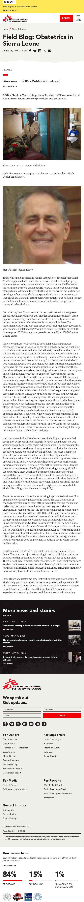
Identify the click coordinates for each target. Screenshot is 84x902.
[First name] (22, 709)
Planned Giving (10, 764)
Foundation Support (12, 768)
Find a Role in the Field (55, 789)
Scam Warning (10, 818)
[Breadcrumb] (42, 29)
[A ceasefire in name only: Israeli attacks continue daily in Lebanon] (42, 658)
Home (5, 29)
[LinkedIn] (37, 724)
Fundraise (48, 743)
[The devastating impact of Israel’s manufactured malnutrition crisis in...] (42, 641)
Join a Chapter (51, 756)
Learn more (9, 9)
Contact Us (8, 810)
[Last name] (62, 709)
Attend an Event (51, 747)
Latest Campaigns (52, 739)
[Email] (22, 715)
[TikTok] (44, 724)
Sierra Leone (10, 80)
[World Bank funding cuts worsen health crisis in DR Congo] (42, 625)
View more (11, 86)
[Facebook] (5, 724)
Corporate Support (12, 772)
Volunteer (48, 751)
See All (6, 615)
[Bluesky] (11, 724)
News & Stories (19, 29)
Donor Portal (9, 743)
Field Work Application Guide (58, 793)
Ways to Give (9, 751)
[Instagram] (24, 724)
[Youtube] (31, 724)
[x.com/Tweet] (18, 724)
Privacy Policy (9, 814)
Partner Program (11, 760)
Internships (49, 797)
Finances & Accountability (15, 747)
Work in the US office (54, 785)
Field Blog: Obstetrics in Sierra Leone (39, 80)
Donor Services (10, 739)
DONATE (66, 18)
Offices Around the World (15, 789)
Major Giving (9, 756)
